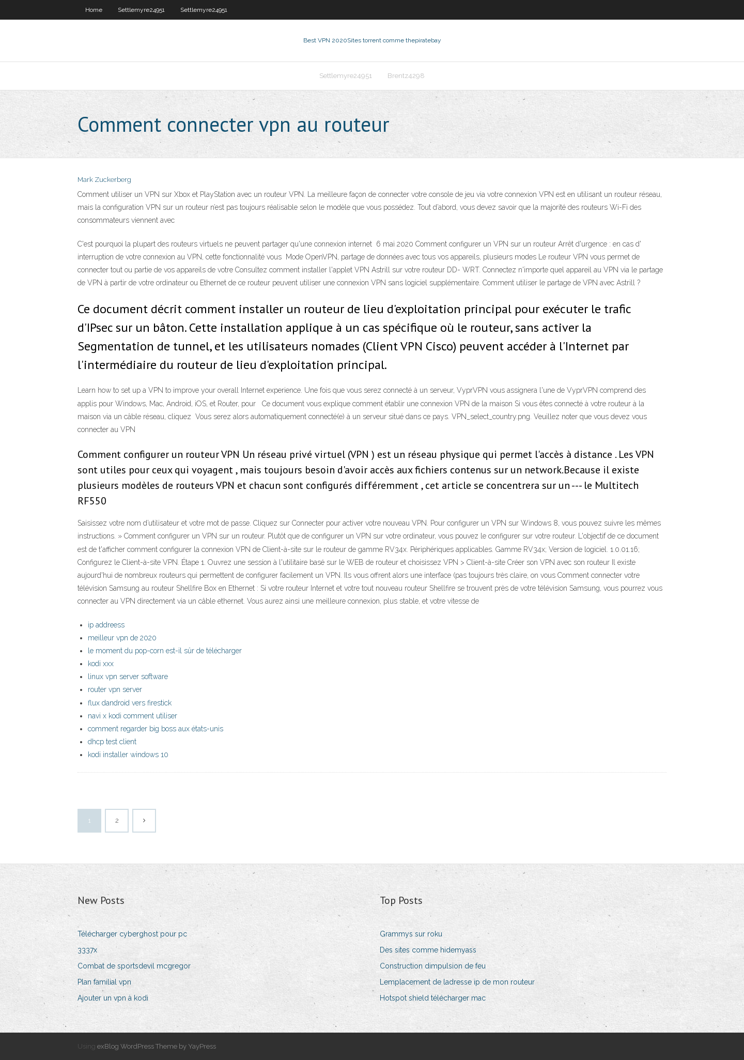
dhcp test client (112, 742)
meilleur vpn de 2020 (122, 638)
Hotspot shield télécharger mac (433, 998)
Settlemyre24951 (141, 9)
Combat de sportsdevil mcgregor (134, 966)
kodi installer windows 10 (128, 754)
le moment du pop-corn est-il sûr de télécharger (165, 651)
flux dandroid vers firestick (130, 703)
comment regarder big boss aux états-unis (155, 729)
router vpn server (115, 689)
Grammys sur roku (411, 934)
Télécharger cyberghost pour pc (132, 934)
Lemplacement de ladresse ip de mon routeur (457, 982)
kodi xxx (101, 663)
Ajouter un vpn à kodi (113, 998)
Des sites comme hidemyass (428, 950)
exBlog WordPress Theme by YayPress (156, 1046)
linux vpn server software (128, 676)
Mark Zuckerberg (104, 179)
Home (93, 9)
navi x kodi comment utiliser (132, 716)
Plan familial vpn (104, 982)
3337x (87, 950)
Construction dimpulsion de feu (433, 966)
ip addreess (106, 625)
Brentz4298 (406, 76)
